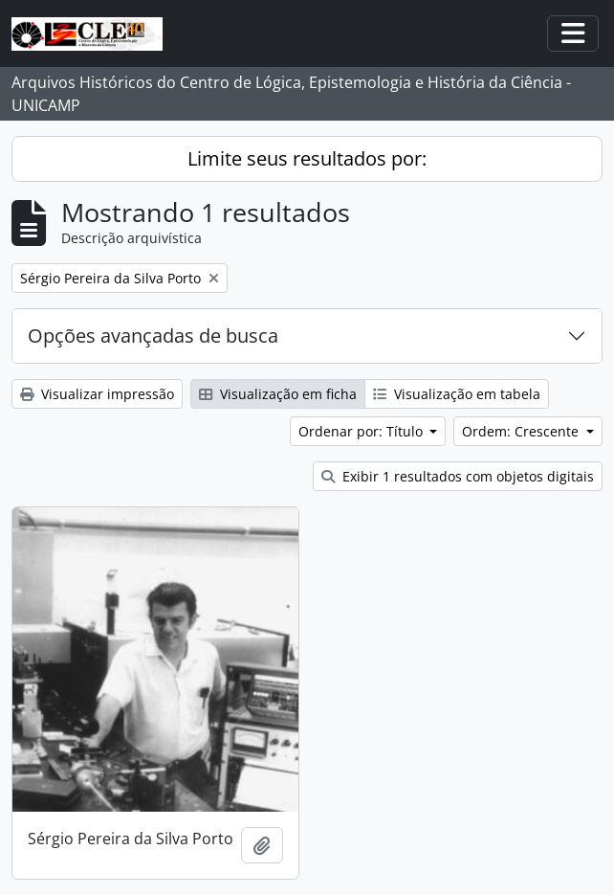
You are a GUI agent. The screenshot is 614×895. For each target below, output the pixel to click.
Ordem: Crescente (522, 431)
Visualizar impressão (97, 394)
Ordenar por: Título (362, 431)
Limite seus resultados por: (307, 158)
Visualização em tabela (456, 394)
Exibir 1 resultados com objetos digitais (457, 476)
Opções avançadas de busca (153, 335)
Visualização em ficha (278, 394)
